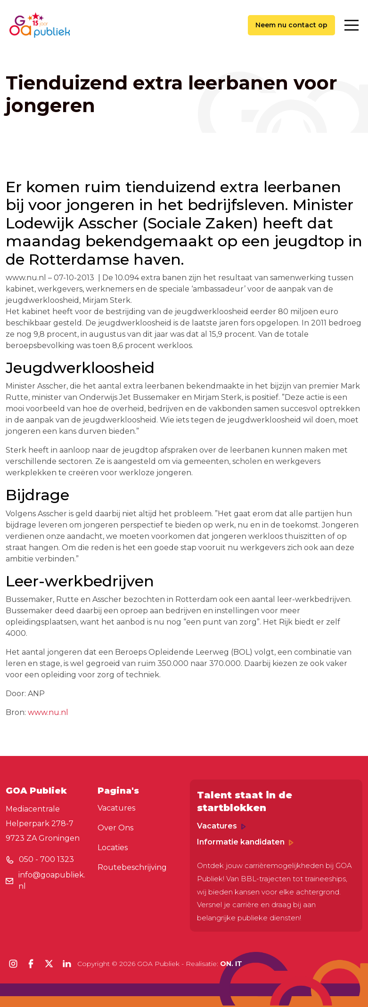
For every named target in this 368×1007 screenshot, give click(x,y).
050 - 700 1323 (46, 859)
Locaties (113, 847)
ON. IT (231, 963)
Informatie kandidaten (245, 841)
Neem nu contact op (291, 25)
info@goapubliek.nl (51, 880)
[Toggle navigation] (351, 25)
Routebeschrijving (132, 867)
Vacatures (116, 808)
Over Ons (115, 827)
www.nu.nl (48, 712)
